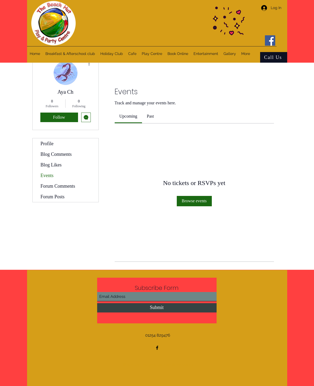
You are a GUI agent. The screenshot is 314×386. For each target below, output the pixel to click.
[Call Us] (273, 57)
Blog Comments (56, 154)
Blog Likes (51, 165)
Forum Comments (58, 186)
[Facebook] (270, 40)
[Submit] (157, 307)
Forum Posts (53, 196)
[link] (128, 116)
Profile (47, 143)
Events (47, 175)
